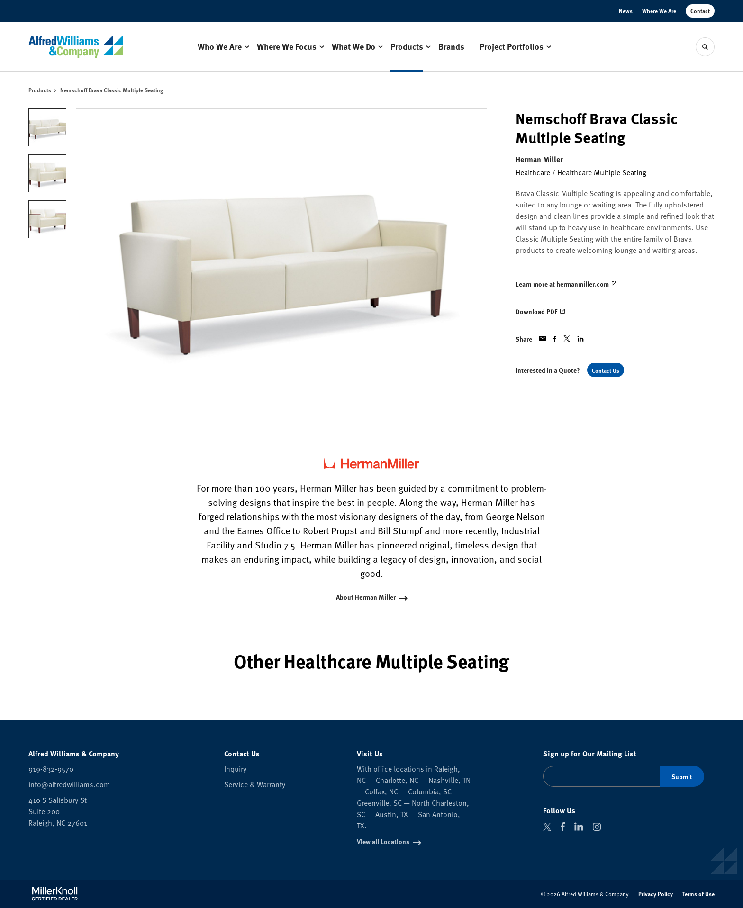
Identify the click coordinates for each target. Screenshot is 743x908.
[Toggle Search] (705, 46)
